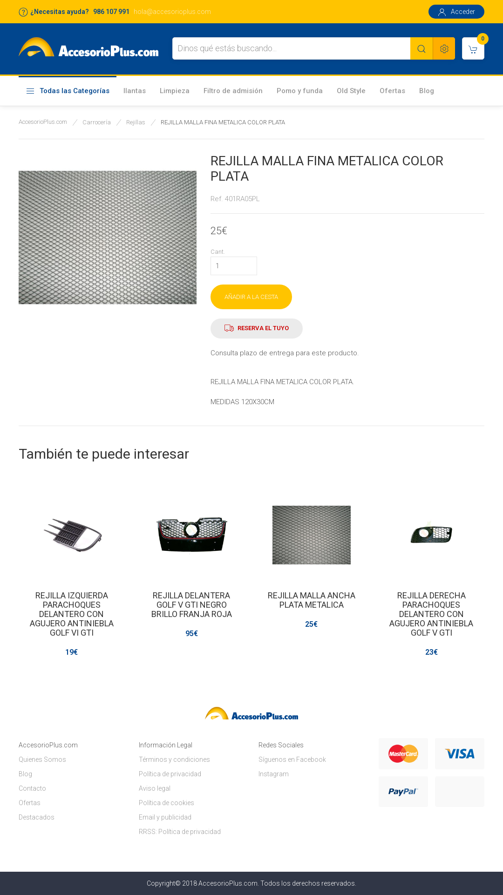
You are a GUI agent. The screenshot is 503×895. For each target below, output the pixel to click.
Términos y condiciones (174, 759)
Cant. (218, 251)
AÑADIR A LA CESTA (251, 296)
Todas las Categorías (67, 91)
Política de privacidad (170, 774)
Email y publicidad (165, 817)
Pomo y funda (300, 91)
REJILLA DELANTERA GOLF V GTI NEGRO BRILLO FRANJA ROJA (191, 604)
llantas (134, 91)
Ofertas (392, 91)
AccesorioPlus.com (43, 121)
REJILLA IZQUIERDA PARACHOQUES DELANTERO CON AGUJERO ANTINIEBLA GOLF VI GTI (72, 613)
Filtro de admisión (233, 91)
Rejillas (135, 122)
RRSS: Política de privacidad (180, 831)
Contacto (32, 788)
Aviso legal (154, 788)
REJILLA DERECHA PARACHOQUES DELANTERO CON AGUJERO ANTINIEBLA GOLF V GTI (431, 613)
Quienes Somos (42, 759)
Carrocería (96, 122)
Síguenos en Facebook (292, 759)
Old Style (351, 91)
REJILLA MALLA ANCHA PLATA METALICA (311, 600)
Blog (426, 91)
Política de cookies (166, 803)
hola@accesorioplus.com (172, 11)
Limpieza (175, 91)
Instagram (273, 774)
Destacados (36, 817)
